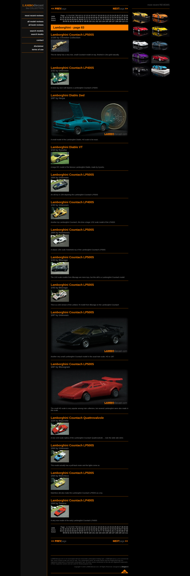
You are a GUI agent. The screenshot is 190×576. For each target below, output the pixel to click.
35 (70, 17)
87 (125, 19)
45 (94, 17)
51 (108, 17)
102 (96, 21)
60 (61, 19)
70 (85, 19)
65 (73, 19)
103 (100, 21)
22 (108, 15)
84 (118, 19)
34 (68, 17)
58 (125, 17)
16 (94, 15)
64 (70, 19)
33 (66, 17)
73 (92, 19)
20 (103, 15)
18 (99, 15)
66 (75, 19)
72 (89, 19)
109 (120, 21)
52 (110, 17)
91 (69, 21)
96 (80, 21)
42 (87, 17)
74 (94, 19)
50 (106, 17)
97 (83, 21)
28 (122, 15)
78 (103, 19)
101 (93, 21)
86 (122, 19)
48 (101, 17)
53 (113, 17)
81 (110, 19)
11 (82, 15)
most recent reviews (34, 16)
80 (108, 19)
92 (71, 21)
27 (120, 15)
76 (99, 19)
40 (82, 17)
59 (127, 17)
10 (80, 15)
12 (85, 15)
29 (125, 15)
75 (96, 19)
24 (113, 15)
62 (66, 19)
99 (87, 21)
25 (115, 15)
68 (80, 19)
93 (73, 21)
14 (89, 15)
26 (118, 15)
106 (110, 21)
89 (64, 21)
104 (103, 21)
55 (118, 17)
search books (37, 34)
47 (99, 17)
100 (90, 21)
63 (68, 19)
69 (82, 19)
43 (89, 17)
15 (92, 15)
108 (116, 21)
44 (92, 17)
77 (101, 19)
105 (106, 21)
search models (37, 31)
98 (85, 21)
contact (40, 40)
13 (87, 15)
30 (127, 15)
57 (122, 17)
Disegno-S (125, 567)
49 (103, 17)
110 (123, 21)
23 (110, 15)
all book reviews (36, 25)
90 (66, 21)
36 (73, 17)
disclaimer (39, 46)
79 (106, 19)
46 (96, 17)
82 (113, 19)
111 (126, 21)
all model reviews (35, 21)
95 (78, 21)
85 (120, 19)
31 (61, 17)
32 (63, 17)
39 (80, 17)
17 (96, 15)
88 (127, 19)
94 (76, 21)
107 (113, 21)
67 (78, 19)
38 (78, 17)
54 (115, 17)
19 (101, 15)
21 (106, 15)
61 (63, 19)
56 (120, 17)
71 (87, 19)
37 (75, 17)
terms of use (38, 50)
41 (85, 17)
